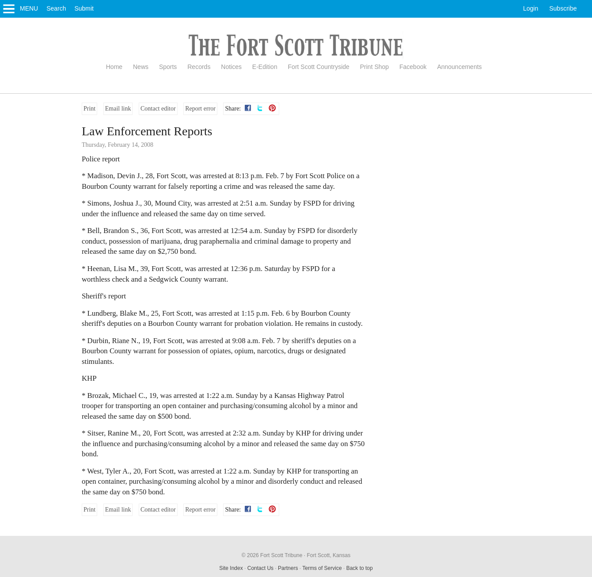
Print (89, 108)
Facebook (412, 66)
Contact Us (260, 568)
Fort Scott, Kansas (328, 555)
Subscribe (563, 8)
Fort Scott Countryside (318, 66)
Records (198, 66)
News (140, 66)
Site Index (231, 568)
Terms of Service (322, 568)
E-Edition (264, 66)
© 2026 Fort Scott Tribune (272, 555)
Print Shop (374, 66)
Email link (118, 108)
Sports (168, 66)
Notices (231, 66)
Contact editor (158, 108)
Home (114, 66)
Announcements (459, 66)
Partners (288, 568)
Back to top (359, 568)
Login (530, 8)
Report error (200, 108)
